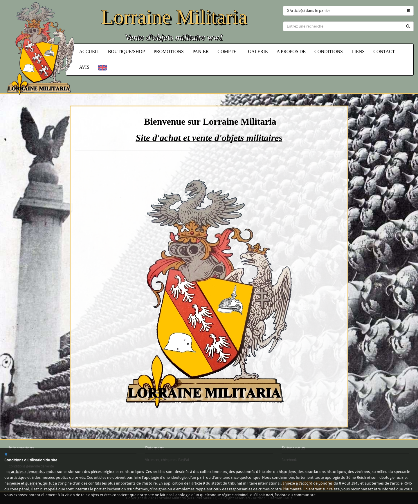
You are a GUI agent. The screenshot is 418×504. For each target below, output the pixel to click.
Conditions (328, 51)
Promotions (169, 51)
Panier (200, 51)
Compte (228, 51)
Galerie (258, 51)
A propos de (291, 51)
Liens (358, 51)
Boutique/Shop (126, 51)
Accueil (89, 51)
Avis (84, 67)
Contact (384, 51)
